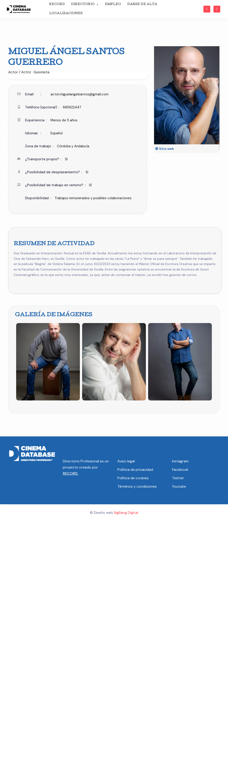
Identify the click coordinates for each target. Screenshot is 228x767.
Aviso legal (126, 461)
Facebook (180, 469)
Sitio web (164, 149)
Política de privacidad (135, 469)
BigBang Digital (126, 512)
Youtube (179, 486)
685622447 (72, 107)
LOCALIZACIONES (66, 13)
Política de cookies (133, 478)
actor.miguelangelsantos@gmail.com (80, 94)
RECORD (57, 4)
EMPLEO (113, 4)
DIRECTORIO (85, 4)
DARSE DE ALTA (142, 4)
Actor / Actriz (19, 72)
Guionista (41, 72)
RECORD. (70, 473)
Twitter (178, 478)
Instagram (180, 461)
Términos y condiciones (137, 486)
